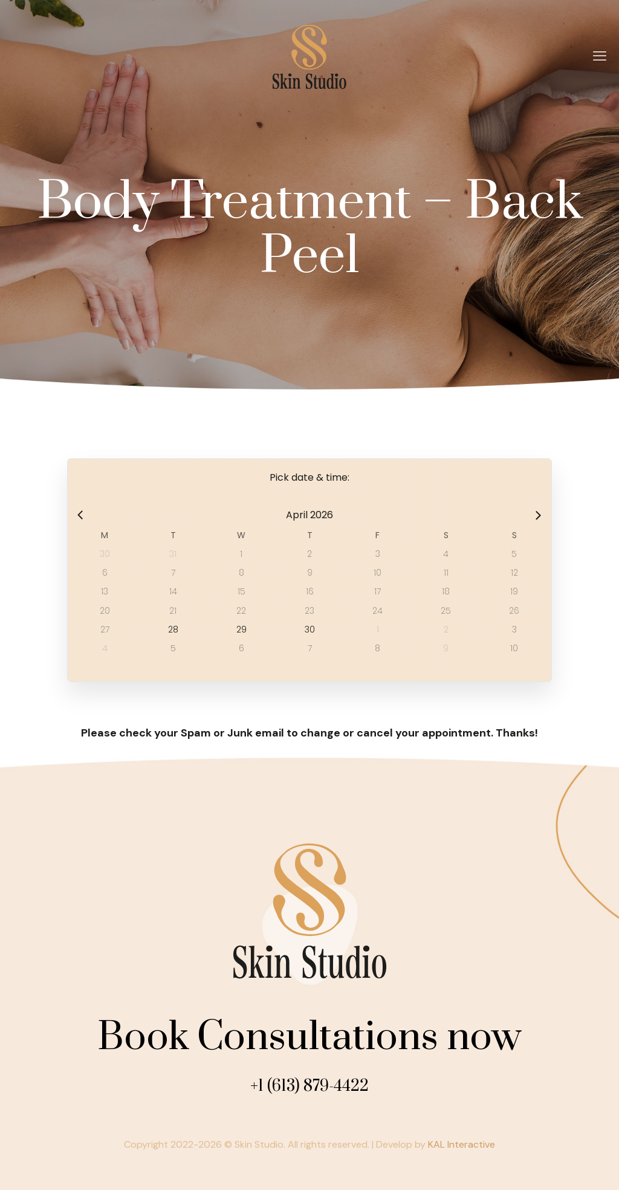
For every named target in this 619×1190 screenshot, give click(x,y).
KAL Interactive (461, 1144)
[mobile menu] (599, 56)
